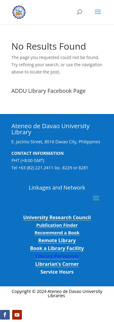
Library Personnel (57, 256)
